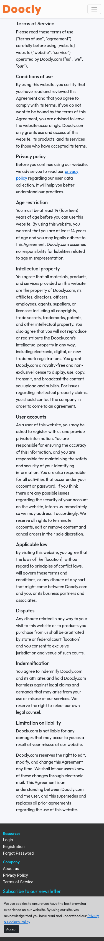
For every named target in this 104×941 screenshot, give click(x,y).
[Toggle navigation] (94, 9)
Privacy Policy (15, 875)
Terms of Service (18, 882)
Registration (14, 846)
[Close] (11, 929)
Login (8, 840)
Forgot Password (18, 853)
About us (11, 868)
